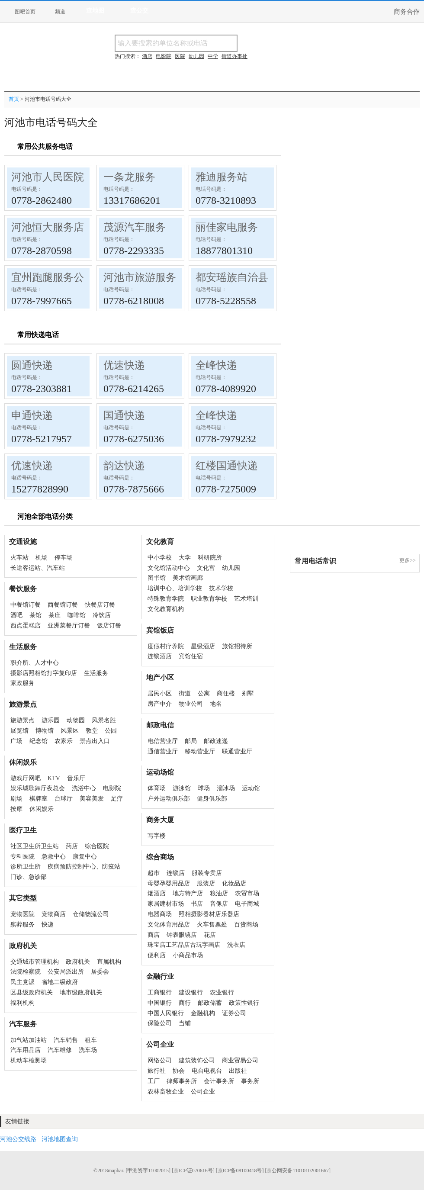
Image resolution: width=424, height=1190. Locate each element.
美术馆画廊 (188, 578)
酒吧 (16, 615)
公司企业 (203, 1091)
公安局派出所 (66, 971)
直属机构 (109, 961)
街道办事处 (234, 56)
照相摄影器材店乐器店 (209, 914)
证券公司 (234, 1013)
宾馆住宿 (191, 656)
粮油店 (219, 893)
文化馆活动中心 (169, 568)
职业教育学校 (209, 598)
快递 (48, 924)
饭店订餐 (109, 625)
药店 (72, 846)
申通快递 (32, 415)
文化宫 (206, 568)
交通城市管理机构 (34, 961)
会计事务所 (219, 1081)
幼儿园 (231, 568)
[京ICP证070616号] (193, 1170)
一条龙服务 (129, 177)
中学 (213, 56)
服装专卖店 (207, 873)
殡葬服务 (22, 924)
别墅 (248, 693)
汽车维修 (60, 1050)
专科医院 (22, 856)
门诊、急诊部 (28, 877)
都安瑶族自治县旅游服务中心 (263, 277)
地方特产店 (188, 893)
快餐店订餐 (100, 604)
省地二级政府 (60, 982)
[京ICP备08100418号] (240, 1170)
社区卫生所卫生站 (34, 846)
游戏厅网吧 (25, 778)
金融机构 (203, 1013)
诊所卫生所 (25, 866)
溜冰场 (226, 788)
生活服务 (96, 673)
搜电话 (300, 43)
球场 (204, 788)
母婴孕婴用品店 (169, 883)
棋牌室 (38, 798)
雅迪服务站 (221, 177)
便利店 (157, 955)
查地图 (95, 10)
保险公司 (160, 1023)
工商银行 (160, 992)
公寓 (204, 693)
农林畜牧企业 (166, 1091)
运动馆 (251, 788)
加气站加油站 (28, 1040)
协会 (179, 1071)
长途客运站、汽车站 (37, 568)
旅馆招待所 (237, 646)
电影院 (112, 788)
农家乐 (64, 741)
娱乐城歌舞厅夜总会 (37, 788)
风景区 (70, 730)
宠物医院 (22, 914)
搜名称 (259, 43)
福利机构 (22, 1003)
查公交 (139, 10)
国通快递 (124, 415)
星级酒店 (203, 646)
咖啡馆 (76, 615)
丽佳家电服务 (227, 227)
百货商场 (246, 924)
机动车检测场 (28, 1060)
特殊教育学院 (166, 598)
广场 (16, 741)
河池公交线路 (18, 1139)
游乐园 (51, 720)
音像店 (219, 904)
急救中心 (54, 856)
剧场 (16, 798)
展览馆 (19, 730)
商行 (185, 1003)
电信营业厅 (163, 741)
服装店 (206, 883)
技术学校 (221, 588)
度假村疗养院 (166, 646)
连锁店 (176, 873)
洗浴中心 (84, 788)
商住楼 (226, 693)
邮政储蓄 (210, 1003)
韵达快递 (124, 465)
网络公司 (160, 1060)
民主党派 (22, 982)
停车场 (64, 557)
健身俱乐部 (212, 798)
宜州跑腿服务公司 (52, 277)
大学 (185, 557)
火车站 (19, 557)
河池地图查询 (60, 1139)
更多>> (407, 560)
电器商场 (160, 914)
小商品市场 (188, 955)
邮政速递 (216, 741)
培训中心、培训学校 (175, 588)
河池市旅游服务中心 (150, 277)
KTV (54, 778)
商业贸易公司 (240, 1060)
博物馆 (44, 730)
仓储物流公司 (91, 914)
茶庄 (54, 615)
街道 (185, 693)
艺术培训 (246, 598)
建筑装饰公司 (197, 1060)
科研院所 (210, 557)
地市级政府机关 (81, 992)
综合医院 (97, 846)
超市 (154, 873)
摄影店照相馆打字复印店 (43, 673)
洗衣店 (236, 945)
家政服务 (22, 683)
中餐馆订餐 (25, 604)
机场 (41, 557)
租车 (91, 1040)
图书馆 (157, 578)
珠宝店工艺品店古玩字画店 (184, 945)
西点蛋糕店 (25, 625)
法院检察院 (25, 971)
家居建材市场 (166, 904)
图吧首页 (25, 12)
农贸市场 (247, 893)
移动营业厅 (200, 751)
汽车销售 (66, 1040)
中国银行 (160, 1003)
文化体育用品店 (169, 924)
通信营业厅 (163, 751)
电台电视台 (207, 1071)
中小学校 (160, 557)
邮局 (191, 741)
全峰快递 (216, 365)
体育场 (157, 788)
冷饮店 (102, 615)
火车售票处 (212, 924)
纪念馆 (38, 741)
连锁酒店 (160, 656)
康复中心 (85, 856)
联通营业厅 (237, 751)
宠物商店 (54, 914)
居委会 (100, 971)
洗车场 (88, 1050)
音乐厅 (76, 778)
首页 (14, 99)
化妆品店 (234, 883)
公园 (111, 730)
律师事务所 (182, 1081)
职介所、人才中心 (34, 662)
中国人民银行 (166, 1013)
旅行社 (157, 1071)
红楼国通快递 (227, 465)
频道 (60, 12)
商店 (154, 935)
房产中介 (160, 704)
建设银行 (191, 992)
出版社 (238, 1071)
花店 (210, 935)
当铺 (185, 1023)
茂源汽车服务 (134, 227)
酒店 (147, 56)
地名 (216, 704)
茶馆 (35, 615)
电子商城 (247, 904)
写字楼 (157, 836)
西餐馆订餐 (63, 604)
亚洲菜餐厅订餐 (69, 625)
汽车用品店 (25, 1050)
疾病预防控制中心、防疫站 (84, 866)
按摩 (16, 809)
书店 (197, 904)
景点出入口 (95, 741)
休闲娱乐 (41, 809)
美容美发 (92, 798)
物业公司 (191, 704)
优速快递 (124, 365)
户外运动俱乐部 (169, 798)
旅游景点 (22, 720)
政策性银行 (244, 1003)
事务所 (250, 1081)
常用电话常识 (315, 561)
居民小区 (160, 693)
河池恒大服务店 (47, 227)
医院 (180, 56)
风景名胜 (104, 720)
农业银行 (222, 992)
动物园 (76, 720)
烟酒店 (157, 893)
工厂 (154, 1081)
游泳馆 (182, 788)
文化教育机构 (166, 609)
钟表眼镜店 (182, 935)
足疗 (117, 798)
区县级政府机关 (31, 992)
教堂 (92, 730)
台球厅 (64, 798)
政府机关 (78, 961)
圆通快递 (32, 365)
